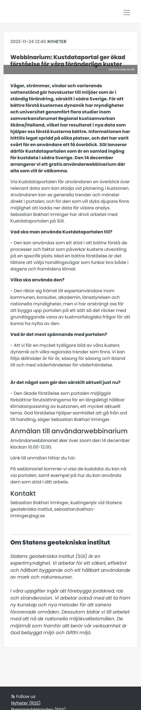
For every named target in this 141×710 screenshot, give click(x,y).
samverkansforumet (33, 118)
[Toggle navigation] (126, 12)
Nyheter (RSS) (26, 703)
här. (72, 458)
